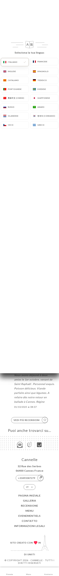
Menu (29, 510)
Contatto (29, 520)
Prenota (9, 571)
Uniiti (31, 554)
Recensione (29, 505)
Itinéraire (48, 571)
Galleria (29, 500)
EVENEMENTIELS (29, 515)
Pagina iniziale (29, 495)
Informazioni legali (29, 525)
